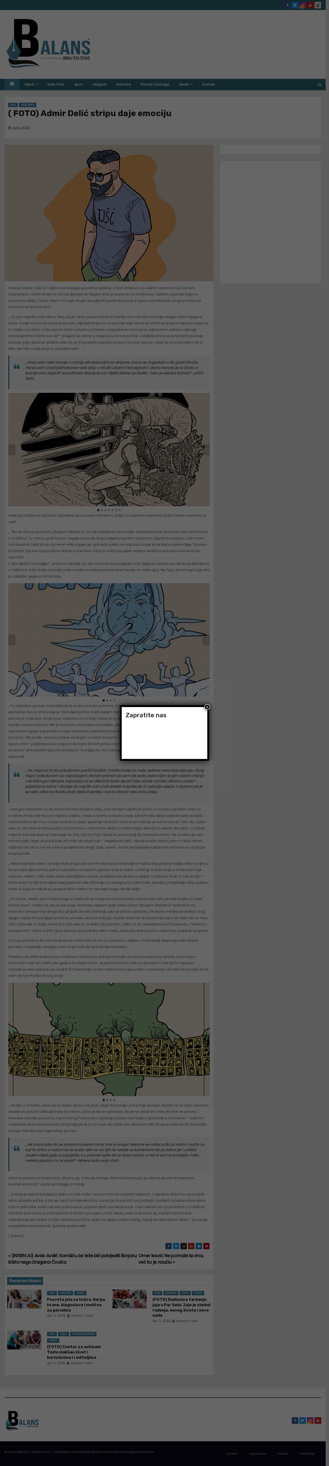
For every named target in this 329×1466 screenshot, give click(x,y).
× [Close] (207, 707)
